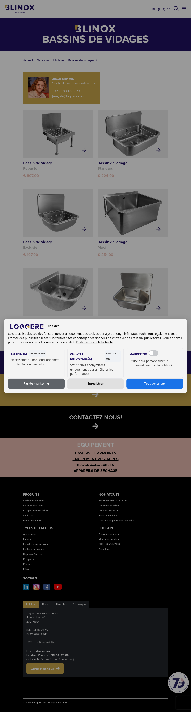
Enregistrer (95, 383)
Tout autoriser (154, 383)
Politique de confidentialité (94, 342)
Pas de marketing (36, 383)
